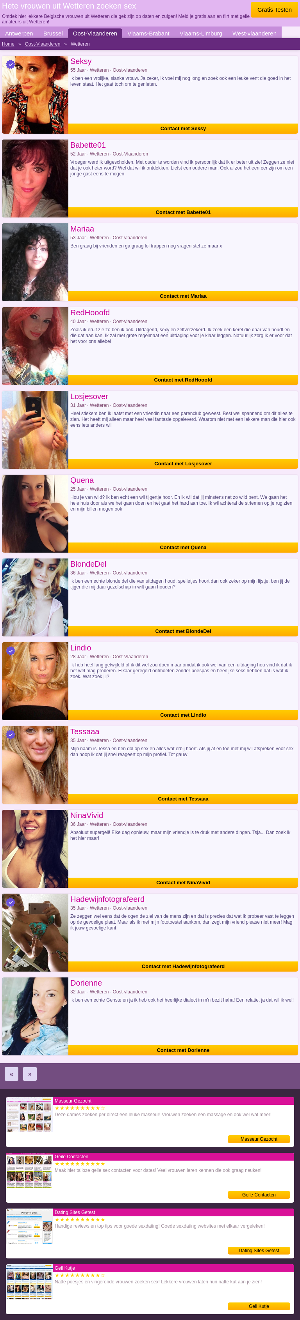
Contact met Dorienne (183, 1050)
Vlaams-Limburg (201, 33)
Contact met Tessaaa (183, 799)
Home (8, 44)
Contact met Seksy (183, 128)
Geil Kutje (259, 1306)
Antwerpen (19, 33)
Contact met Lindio (183, 715)
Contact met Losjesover (183, 464)
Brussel (53, 33)
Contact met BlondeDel (183, 631)
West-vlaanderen (254, 33)
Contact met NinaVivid (183, 882)
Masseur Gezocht (259, 1139)
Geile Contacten (259, 1195)
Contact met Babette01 (183, 212)
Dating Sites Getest (259, 1250)
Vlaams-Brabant (148, 33)
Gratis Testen (274, 9)
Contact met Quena (183, 547)
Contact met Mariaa (183, 296)
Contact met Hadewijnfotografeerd (183, 966)
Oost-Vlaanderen (95, 33)
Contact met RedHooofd (183, 380)
